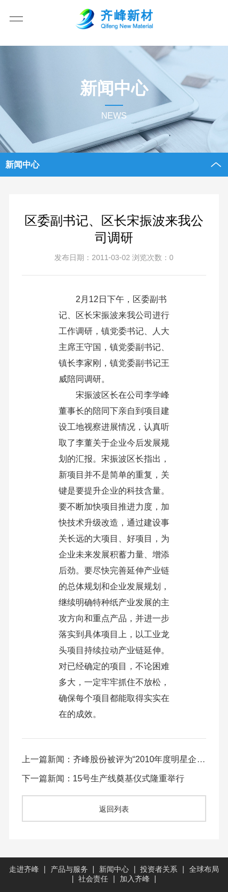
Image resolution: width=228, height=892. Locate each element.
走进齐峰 (24, 869)
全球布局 (204, 869)
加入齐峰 (135, 878)
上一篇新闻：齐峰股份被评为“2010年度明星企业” (114, 758)
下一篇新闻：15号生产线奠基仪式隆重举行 (103, 777)
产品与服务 (69, 869)
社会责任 (93, 878)
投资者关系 (158, 869)
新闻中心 (114, 869)
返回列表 (114, 809)
